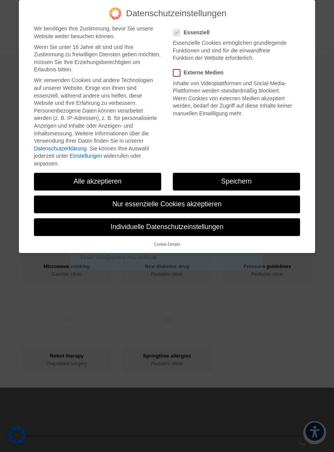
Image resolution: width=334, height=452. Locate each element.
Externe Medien (201, 69)
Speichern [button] (236, 178)
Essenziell (194, 29)
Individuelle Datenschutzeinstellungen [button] (167, 223)
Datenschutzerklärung (60, 145)
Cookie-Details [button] (167, 241)
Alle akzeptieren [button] (98, 178)
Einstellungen (86, 153)
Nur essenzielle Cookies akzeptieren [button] (166, 200)
